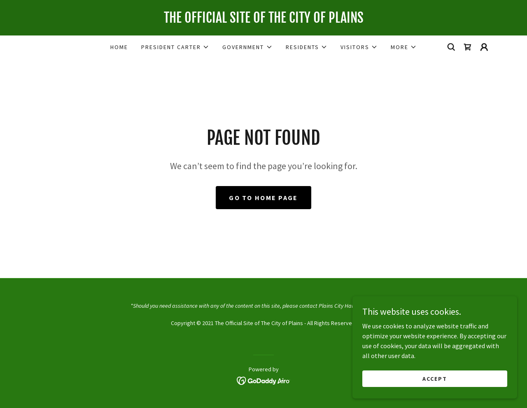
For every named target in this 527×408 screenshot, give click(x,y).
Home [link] (119, 47)
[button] (175, 47)
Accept (434, 378)
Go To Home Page (263, 197)
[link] (263, 20)
